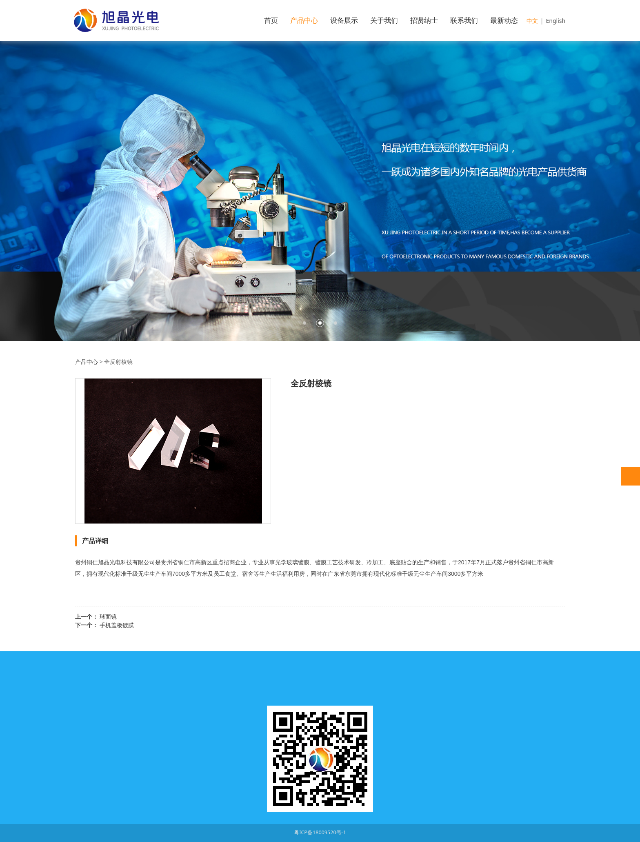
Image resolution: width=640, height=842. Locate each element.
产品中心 (304, 20)
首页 (271, 20)
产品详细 (95, 540)
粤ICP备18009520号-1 (320, 832)
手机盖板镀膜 (117, 625)
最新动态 (504, 20)
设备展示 (344, 20)
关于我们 (384, 20)
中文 (532, 21)
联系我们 (464, 20)
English (556, 21)
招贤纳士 (424, 20)
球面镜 (108, 616)
